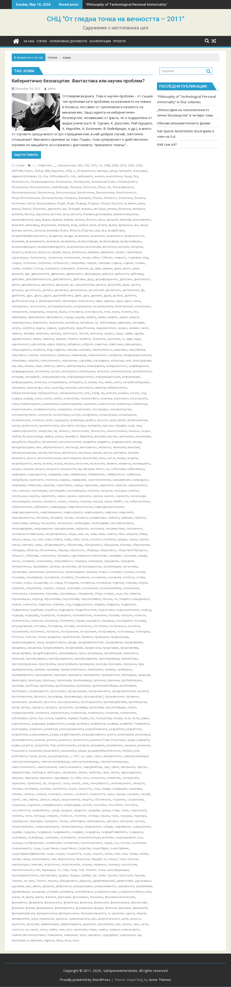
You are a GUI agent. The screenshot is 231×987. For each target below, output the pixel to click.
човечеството (131, 929)
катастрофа (34, 388)
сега (85, 778)
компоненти (106, 404)
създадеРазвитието (114, 832)
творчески (83, 859)
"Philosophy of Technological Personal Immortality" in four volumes (139, 4)
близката (71, 198)
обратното (77, 550)
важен (132, 203)
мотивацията (141, 463)
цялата (126, 924)
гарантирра (20, 257)
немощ (34, 523)
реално (52, 740)
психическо (96, 713)
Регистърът (118, 740)
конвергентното (44, 409)
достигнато (113, 290)
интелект (103, 371)
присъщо (48, 680)
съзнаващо (35, 837)
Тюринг (17, 881)
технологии (129, 864)
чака (136, 924)
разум (54, 734)
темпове (36, 864)
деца (90, 279)
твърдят (96, 859)
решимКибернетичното (104, 751)
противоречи (138, 702)
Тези (122, 859)
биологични (85, 192)
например (19, 485)
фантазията (80, 897)
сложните (54, 794)
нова (47, 539)
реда (131, 740)
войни (83, 225)
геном (86, 257)
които (48, 398)
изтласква (117, 360)
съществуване (119, 848)
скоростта (85, 789)
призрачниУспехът (73, 669)
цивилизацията (70, 924)
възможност (114, 236)
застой (83, 333)
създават (77, 832)
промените (19, 702)
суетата (139, 821)
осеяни (129, 572)
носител (95, 539)
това (65, 870)
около (16, 561)
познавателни (82, 615)
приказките (95, 669)
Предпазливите (53, 648)
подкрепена (20, 610)
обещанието (93, 545)
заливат (134, 328)
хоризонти (46, 919)
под (68, 604)
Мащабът (34, 442)
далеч (127, 268)
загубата (28, 328)
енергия (51, 312)
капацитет (18, 388)
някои (16, 545)
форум (98, 908)
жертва (80, 317)
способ (87, 805)
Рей (52, 745)
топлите (90, 870)
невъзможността (23, 518)
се (71, 778)
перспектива (52, 599)
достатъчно (33, 290)
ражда (71, 724)
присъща (34, 680)
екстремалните (103, 306)
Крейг (122, 420)
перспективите (91, 599)
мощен (16, 469)
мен (38, 447)
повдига (124, 599)
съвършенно (141, 826)
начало (36, 501)
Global (39, 171)
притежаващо (82, 680)
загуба (16, 328)
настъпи (93, 490)
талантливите (40, 859)
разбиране (98, 724)
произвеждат (73, 696)
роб (136, 751)
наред (78, 485)
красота (102, 420)
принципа (74, 675)
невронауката (73, 512)
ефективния (36, 317)
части (144, 924)
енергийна (36, 312)
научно (109, 496)
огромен (63, 556)
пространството (68, 702)
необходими (100, 523)
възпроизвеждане (24, 247)
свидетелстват (21, 772)
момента (125, 463)
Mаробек (57, 171)
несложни (97, 528)
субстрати (126, 821)
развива (112, 724)
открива (131, 583)
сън (140, 837)
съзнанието (68, 837)
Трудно (75, 875)
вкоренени (48, 225)
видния (57, 220)
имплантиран (76, 366)
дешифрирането (106, 279)
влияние (63, 225)
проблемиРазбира (105, 686)
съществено (68, 848)
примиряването (22, 675)
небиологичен (140, 501)
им (14, 366)
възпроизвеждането (51, 247)
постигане (101, 626)
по (116, 599)
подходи (17, 615)
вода (74, 225)
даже (117, 268)
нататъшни (19, 496)
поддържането (82, 604)
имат (38, 366)
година (116, 263)
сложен (17, 794)
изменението (97, 355)
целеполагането (109, 919)
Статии (20, 165)
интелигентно (142, 371)
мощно (40, 469)
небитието (41, 507)
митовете (120, 453)
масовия (100, 436)
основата (67, 577)
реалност (65, 740)
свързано (45, 778)
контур (76, 415)
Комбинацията (30, 404)
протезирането (91, 702)
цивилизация (50, 924)
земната (48, 339)
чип (61, 929)
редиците (142, 740)
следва (105, 789)
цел (93, 919)
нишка (16, 539)
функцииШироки (23, 913)
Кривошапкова (137, 420)
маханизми (143, 436)
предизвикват (134, 642)
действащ (137, 274)
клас (87, 393)
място (100, 469)
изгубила (39, 350)
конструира (100, 409)
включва (125, 220)
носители (109, 539)
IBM (47, 171)
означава (129, 556)
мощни (28, 469)
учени (16, 897)
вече (66, 214)
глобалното (60, 263)
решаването (114, 745)
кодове (28, 398)
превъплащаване (23, 642)
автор (113, 171)
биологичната (65, 192)
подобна (51, 610)
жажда (69, 317)
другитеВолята (63, 295)
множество (90, 458)
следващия (119, 789)
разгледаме (20, 729)
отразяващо (68, 593)
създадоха (136, 832)
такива (143, 854)
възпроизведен (130, 241)
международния (23, 447)
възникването (35, 241)
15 (100, 165)
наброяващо (136, 469)
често (43, 929)
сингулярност (99, 783)
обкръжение (141, 545)
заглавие (138, 322)
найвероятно (115, 474)
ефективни (19, 317)
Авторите (125, 171)
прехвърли (86, 664)
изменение (79, 355)
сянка (108, 854)
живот (123, 317)
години (128, 263)
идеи (137, 339)
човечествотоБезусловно (29, 935)
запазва (28, 333)
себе (78, 778)
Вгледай (74, 209)
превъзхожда (120, 637)
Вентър (30, 214)
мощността (68, 469)
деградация (92, 274)
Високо (91, 220)
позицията (64, 615)
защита (109, 333)
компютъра (140, 404)
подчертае (48, 615)
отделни (118, 583)
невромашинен (51, 512)
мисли (97, 453)
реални (40, 740)
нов (40, 539)
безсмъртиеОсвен (104, 182)
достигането (78, 290)
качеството (86, 388)
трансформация (118, 870)
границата (52, 268)
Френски (111, 908)
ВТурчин (87, 230)
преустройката (67, 664)
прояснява (96, 707)
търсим (139, 875)
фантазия (64, 897)
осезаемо (115, 572)
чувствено (94, 935)
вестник (56, 214)
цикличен (89, 924)
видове (68, 220)
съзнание (51, 837)
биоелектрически (24, 192)
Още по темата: (26, 154)
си (44, 783)
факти (39, 897)
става (115, 810)
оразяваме (40, 566)
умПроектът (64, 886)
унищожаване (82, 886)
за (96, 322)
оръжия (91, 572)
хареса (130, 913)
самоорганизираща (85, 761)
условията (66, 892)
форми (30, 908)
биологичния (105, 192)
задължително (106, 328)
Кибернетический (24, 393)
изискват (85, 350)
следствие (135, 789)
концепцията (127, 415)
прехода (101, 664)
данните (17, 274)
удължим (18, 886)
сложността (97, 794)
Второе (75, 230)
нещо (72, 534)
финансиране (120, 902)
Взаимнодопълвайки (97, 214)
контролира (61, 415)
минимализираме (24, 453)
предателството (55, 642)
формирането (64, 908)
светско (142, 767)
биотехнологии (52, 198)
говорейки (77, 263)
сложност (81, 794)
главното (120, 257)
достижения (130, 290)
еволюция (69, 301)
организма (130, 566)
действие (18, 279)
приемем (52, 669)
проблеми (83, 686)
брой (31, 203)
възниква (18, 241)
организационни (89, 566)
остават (17, 583)
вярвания (107, 252)
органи (54, 566)
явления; (36, 940)
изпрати (33, 360)
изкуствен (120, 350)
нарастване (64, 485)
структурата (19, 821)
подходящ (32, 615)
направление (122, 480)
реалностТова (99, 740)
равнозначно (21, 724)
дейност (107, 274)
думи (78, 295)
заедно (122, 328)
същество (84, 848)
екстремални (82, 306)
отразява (52, 593)
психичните (128, 713)
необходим (81, 523)
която (49, 420)
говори (91, 263)
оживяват (115, 556)
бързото (117, 203)
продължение (77, 691)
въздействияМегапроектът (29, 236)
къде (131, 425)
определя (127, 561)
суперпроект (92, 826)
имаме (29, 366)
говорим (104, 263)
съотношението (91, 843)
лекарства (45, 431)
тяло (31, 881)
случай (145, 794)
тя (25, 881)
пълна (49, 718)
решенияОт (51, 751)
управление (126, 886)
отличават (73, 588)
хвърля (141, 913)
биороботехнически (26, 198)
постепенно (84, 626)
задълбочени (85, 328)
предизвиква (114, 642)
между (137, 442)
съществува (100, 848)
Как (100, 382)
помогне (37, 621)
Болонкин (18, 203)
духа (86, 295)
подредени (66, 610)
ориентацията (74, 572)
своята (114, 772)
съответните (53, 843)
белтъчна (89, 187)
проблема (46, 686)
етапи (116, 312)
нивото (112, 534)
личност (64, 431)
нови (67, 539)
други (47, 295)
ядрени (49, 940)
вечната (76, 214)
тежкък (112, 859)
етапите (126, 312)
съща (36, 848)
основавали (34, 577)
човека (102, 929)
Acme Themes (160, 979)
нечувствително (56, 534)
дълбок (118, 295)
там (53, 859)
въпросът (44, 252)
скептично (60, 789)
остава (140, 577)
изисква (72, 350)
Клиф (95, 393)
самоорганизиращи (114, 761)
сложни (41, 794)
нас (14, 490)
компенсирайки (71, 404)
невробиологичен (80, 507)
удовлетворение (103, 881)
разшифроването (94, 734)
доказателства (84, 285)
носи (84, 539)
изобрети (115, 355)
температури (20, 864)
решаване (97, 745)
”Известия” (45, 165)
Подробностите (86, 610)
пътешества (104, 718)
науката (34, 496)
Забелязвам (107, 322)
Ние (121, 534)
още (119, 593)
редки (16, 745)
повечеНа (29, 604)
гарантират (133, 252)
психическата (60, 713)
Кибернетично (48, 393)
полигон (140, 615)
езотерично (20, 306)
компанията (50, 404)
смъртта (87, 799)
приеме (39, 669)
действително (62, 279)
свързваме (61, 778)
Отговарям (71, 583)
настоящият (57, 490)
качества (57, 388)
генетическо (38, 257)
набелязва (118, 469)
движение (58, 274)
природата (19, 680)
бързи (105, 203)
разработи (116, 729)
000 (79, 165)
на (107, 469)
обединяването (54, 545)
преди (72, 642)
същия (60, 854)
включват (18, 225)
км (102, 393)
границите (67, 268)
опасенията (44, 561)
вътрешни (79, 252)
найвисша (133, 474)
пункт (32, 718)
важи (141, 203)
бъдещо (93, 203)
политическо (20, 621)
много (31, 458)
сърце (108, 843)
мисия (42, 453)
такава (133, 854)
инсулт (55, 371)
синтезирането (121, 783)
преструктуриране (24, 664)
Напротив (34, 485)
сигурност (54, 783)
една (119, 301)
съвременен (122, 826)
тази (117, 854)
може (37, 463)
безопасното (20, 182)
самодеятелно (112, 756)
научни (97, 496)
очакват (109, 593)
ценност (135, 919)
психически (78, 713)
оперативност (63, 561)
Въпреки (137, 247)
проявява (81, 707)
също (86, 854)
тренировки (48, 875)
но (34, 539)
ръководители (58, 756)
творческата (66, 859)
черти (34, 929)
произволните (115, 696)
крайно (90, 420)
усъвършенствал (106, 892)
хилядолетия (20, 919)
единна (109, 301)
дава (98, 268)
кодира (17, 398)
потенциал (142, 631)
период (37, 599)
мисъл (107, 453)
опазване (28, 561)
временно (125, 225)
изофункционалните (137, 355)
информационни (53, 377)
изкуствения (137, 350)
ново (76, 539)
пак (125, 593)
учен (148, 892)
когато (134, 393)
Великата (125, 209)
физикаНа (36, 902)
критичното (30, 425)
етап (107, 312)
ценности (18, 924)
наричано (106, 485)
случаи (120, 794)
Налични (52, 480)
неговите (56, 518)
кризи (16, 425)
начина (73, 501)
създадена (92, 832)
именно (49, 366)
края (113, 420)
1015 (93, 165)
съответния (71, 843)
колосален (121, 398)
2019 (123, 165)
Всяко (64, 230)
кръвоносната (49, 425)
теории (87, 864)
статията (17, 816)
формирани (84, 908)
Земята (72, 339)
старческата (138, 810)
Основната (82, 577)
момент (112, 463)
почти (42, 637)
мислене (54, 453)
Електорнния (124, 306)
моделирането (22, 463)
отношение (90, 588)
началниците (21, 501)
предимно (19, 648)
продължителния (124, 691)
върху (66, 252)
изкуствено (19, 355)
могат (111, 458)
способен (99, 805)
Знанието (99, 339)
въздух (68, 236)
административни (24, 176)
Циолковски (106, 924)
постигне (134, 626)
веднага (86, 209)
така (124, 854)
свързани (31, 778)
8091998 (17, 171)
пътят (135, 718)
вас (64, 209)
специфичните (52, 805)
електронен (143, 306)
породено (93, 621)
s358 (68, 171)
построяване (107, 631)
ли (55, 431)
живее (102, 317)
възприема (68, 241)
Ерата (63, 312)
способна (130, 805)
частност (17, 929)
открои (60, 588)
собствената (102, 799)
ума (28, 886)
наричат (120, 485)
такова (16, 859)
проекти (142, 691)
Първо (83, 718)
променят (35, 702)
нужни (143, 539)
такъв (26, 859)
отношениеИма (110, 588)
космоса (38, 420)
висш (101, 220)
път (92, 718)
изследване (101, 360)
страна (104, 816)
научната (84, 496)
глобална (29, 263)
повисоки (44, 604)
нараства (48, 485)
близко (97, 198)
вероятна (42, 214)
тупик (101, 875)
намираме (79, 480)
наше (108, 501)
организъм (36, 572)
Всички (16, 230)
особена (128, 577)
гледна (16, 263)
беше (101, 187)
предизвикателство (91, 642)
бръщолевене (45, 203)
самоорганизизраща (55, 761)
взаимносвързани (125, 214)
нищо (26, 539)
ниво (101, 534)
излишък (63, 355)
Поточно (17, 637)
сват (106, 767)
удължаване (143, 881)
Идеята (60, 344)
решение (144, 745)
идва (129, 339)
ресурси (83, 745)
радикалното (56, 724)
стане (125, 810)
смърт (55, 799)
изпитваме (19, 360)
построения (88, 631)
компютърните (22, 409)
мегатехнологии (70, 442)
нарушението (137, 485)
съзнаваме (19, 837)
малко (59, 436)
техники (114, 864)
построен (52, 631)
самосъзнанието (70, 767)
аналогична (114, 176)
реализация (125, 734)
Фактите (50, 897)
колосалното (139, 398)
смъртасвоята (70, 799)
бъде (70, 203)
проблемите (128, 686)
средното (80, 810)
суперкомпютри (22, 826)
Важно (26, 209)
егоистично (86, 301)
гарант (119, 252)
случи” (16, 799)
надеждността (36, 474)
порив (80, 621)
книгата (111, 393)
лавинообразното (24, 431)
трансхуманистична (25, 875)
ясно (76, 940)
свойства (95, 772)
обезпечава (75, 545)
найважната (78, 474)
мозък (58, 463)
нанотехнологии (99, 480)
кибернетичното (71, 393)
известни (101, 344)
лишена (134, 431)
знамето (84, 339)
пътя (127, 718)
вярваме (93, 252)
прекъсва (18, 658)
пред (40, 642)
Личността (98, 431)
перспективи (70, 599)
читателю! (80, 929)
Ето (136, 312)
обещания (111, 545)
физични (86, 902)
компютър (123, 404)
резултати (41, 745)
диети (16, 285)
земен (37, 339)
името (60, 366)
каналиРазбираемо (136, 382)
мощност (53, 469)
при (140, 664)
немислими (20, 523)
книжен (123, 393)
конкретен (64, 409)
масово (113, 436)
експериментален (60, 306)
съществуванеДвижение (28, 854)
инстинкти (42, 371)
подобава (36, 610)
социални (18, 805)
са (82, 756)
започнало (69, 333)
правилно (54, 637)
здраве (138, 333)
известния (116, 344)
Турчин (112, 875)
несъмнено (134, 528)
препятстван (129, 658)
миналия (133, 447)
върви (57, 252)
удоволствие (124, 881)
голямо (27, 268)
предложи (34, 648)
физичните (101, 902)
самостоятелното (23, 767)
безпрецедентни (42, 182)
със (116, 843)
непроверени (43, 528)
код (143, 393)
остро (27, 583)
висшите (112, 220)
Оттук (98, 593)
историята (76, 382)
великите (139, 209)
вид (37, 220)
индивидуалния (22, 371)
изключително (102, 350)
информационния (107, 377)
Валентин (39, 209)
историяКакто (57, 382)
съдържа (29, 832)
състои (125, 843)
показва (114, 615)
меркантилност (53, 447)
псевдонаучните (23, 713)
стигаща (39, 816)
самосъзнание (47, 767)
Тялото (41, 881)
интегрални (87, 371)
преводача (102, 637)
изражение (69, 360)
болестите (125, 198)
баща (128, 176)
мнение (133, 453)
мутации (88, 469)
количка (106, 398)
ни (86, 534)
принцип (60, 675)
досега (135, 285)
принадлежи (43, 675)
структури (35, 821)
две (27, 274)
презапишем (113, 653)
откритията (33, 588)
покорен (127, 615)
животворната (21, 322)
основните (98, 577)
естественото (93, 312)
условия (52, 892)
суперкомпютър (71, 826)
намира (65, 480)
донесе (101, 285)
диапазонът (142, 279)
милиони (119, 447)
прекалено (130, 653)
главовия (134, 257)
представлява (129, 648)
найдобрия (19, 480)
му (79, 469)
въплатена (110, 247)
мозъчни (82, 463)
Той (81, 870)
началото (49, 501)
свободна (38, 772)
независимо (98, 518)
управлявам (144, 886)
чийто (53, 929)
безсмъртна (20, 187)
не (126, 501)
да (91, 268)
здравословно (21, 339)
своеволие (69, 772)
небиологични (22, 507)
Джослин (126, 279)
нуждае (122, 539)
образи (63, 550)
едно (127, 301)
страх (114, 816)
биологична (45, 192)
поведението (141, 599)
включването (141, 220)
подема (99, 604)
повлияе (58, 604)
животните (40, 322)
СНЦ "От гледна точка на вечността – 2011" (115, 19)
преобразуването (61, 658)
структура (140, 816)
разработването (96, 729)
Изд (49, 350)
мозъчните (97, 463)
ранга (112, 734)
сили (85, 783)
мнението (18, 458)
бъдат (61, 203)
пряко (132, 707)
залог (145, 328)
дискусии (62, 285)
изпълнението (50, 360)
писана (107, 599)
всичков (39, 230)
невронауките (93, 512)
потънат (30, 637)
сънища (17, 843)
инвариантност (116, 366)
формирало (45, 908)
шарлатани (127, 935)
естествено (75, 312)
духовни (96, 295)
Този (73, 870)
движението (74, 274)
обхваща (92, 550)
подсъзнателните (127, 610)
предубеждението (45, 653)
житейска (72, 322)
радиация (38, 724)
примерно (125, 669)
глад (145, 257)
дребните (18, 295)
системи (45, 789)
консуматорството (24, 415)
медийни (89, 442)
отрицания (85, 593)
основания (51, 577)
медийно (103, 442)
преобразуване (36, 658)
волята (102, 225)
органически (54, 572)
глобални (44, 263)
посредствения (22, 626)
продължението (99, 691)
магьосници (34, 436)
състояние (139, 843)
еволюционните (50, 301)
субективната (95, 821)
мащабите (19, 442)
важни (16, 209)
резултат (27, 745)
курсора (108, 425)
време (113, 225)
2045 (139, 165)
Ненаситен (48, 523)
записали (42, 333)
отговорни (103, 583)
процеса (38, 707)
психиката (42, 713)
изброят (87, 344)
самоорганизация (136, 756)
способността (21, 810)
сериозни (18, 783)
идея (50, 344)
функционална (47, 913)
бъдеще (81, 203)
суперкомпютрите (47, 826)
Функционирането (93, 913)
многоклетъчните (49, 458)
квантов (100, 388)
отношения (131, 588)
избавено (73, 344)
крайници (76, 420)
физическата (53, 902)
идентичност (20, 344)
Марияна (86, 436)
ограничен (47, 556)
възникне (52, 241)
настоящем (39, 490)
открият (48, 588)
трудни (63, 875)
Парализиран (21, 599)
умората (48, 886)
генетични (55, 257)
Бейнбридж (60, 187)
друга (38, 295)
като (47, 388)
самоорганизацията (25, 761)
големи (140, 263)
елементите (20, 312)
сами (88, 756)
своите (82, 772)
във (97, 230)
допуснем (114, 285)
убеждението (69, 881)
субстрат (112, 821)
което (38, 398)
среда (55, 810)
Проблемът (19, 691)
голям (16, 268)
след (96, 789)
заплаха (55, 333)
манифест (71, 436)
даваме (107, 268)
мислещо (85, 453)
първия (73, 718)
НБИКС (118, 501)
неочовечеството (122, 523)
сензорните (130, 778)
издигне (59, 350)
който (58, 398)
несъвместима (115, 528)
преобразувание (85, 658)
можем (47, 463)
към (138, 425)
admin (50, 89)
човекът (114, 929)
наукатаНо (48, 496)
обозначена (47, 550)
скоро (72, 789)
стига (28, 816)
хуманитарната (79, 919)
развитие (126, 724)
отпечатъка (19, 593)
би (109, 187)
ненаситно (64, 523)
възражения (75, 247)
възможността (134, 236)
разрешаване (39, 734)
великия (17, 214)
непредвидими (22, 528)
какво (108, 382)
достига (47, 290)
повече (16, 604)
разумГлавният (70, 734)
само (97, 756)
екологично (38, 306)
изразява (85, 360)
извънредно (133, 344)
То (59, 870)
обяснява (32, 556)
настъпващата (76, 490)
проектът (40, 696)
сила (66, 783)
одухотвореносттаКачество (89, 556)
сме (24, 799)
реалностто (81, 740)
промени (132, 696)
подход (146, 610)
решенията (68, 751)
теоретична (52, 864)
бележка (75, 187)
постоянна (37, 631)
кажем (92, 382)
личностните (80, 431)
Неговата (42, 518)
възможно (98, 236)
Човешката (54, 935)
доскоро (17, 290)
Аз (39, 176)
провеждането (39, 691)
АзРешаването (59, 176)
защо (119, 333)
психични (111, 713)
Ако (73, 176)
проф (15, 707)
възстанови (93, 247)
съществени (50, 848)
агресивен (140, 171)
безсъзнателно (40, 187)
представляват (21, 653)
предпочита (93, 648)
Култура (81, 425)
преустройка (46, 664)
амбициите (85, 176)
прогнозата (58, 691)
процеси (51, 707)
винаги (80, 220)
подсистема (106, 610)
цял (118, 924)
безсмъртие (82, 182)
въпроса (17, 252)
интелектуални (121, 371)
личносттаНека (116, 431)
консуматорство (121, 409)
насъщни (120, 490)
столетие (80, 816)
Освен (103, 572)
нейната (113, 518)
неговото (81, 518)
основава (18, 577)
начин (62, 501)
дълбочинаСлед (23, 301)
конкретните (81, 409)
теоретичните (70, 864)
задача (40, 328)
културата (94, 425)
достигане (61, 290)
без (135, 176)
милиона (105, 447)
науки (61, 496)
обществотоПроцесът (132, 550)
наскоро (24, 490)
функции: (125, 908)
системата (31, 789)
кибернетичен (117, 388)
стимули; (52, 816)
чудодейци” (110, 935)
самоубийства (92, 767)
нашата (97, 501)
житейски (86, 322)
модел (121, 458)
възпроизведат (88, 241)
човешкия (70, 935)
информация (131, 377)
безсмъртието (127, 182)
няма (38, 545)
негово (69, 518)
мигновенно (88, 447)
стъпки (63, 821)
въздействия (116, 230)
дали (135, 268)
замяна (17, 333)
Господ (38, 268)
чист (69, 929)
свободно (53, 772)
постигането (117, 626)
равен (145, 718)
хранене (61, 919)
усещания (38, 892)
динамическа (30, 285)
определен (111, 561)
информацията (22, 382)
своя (105, 772)
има (20, 366)
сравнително (41, 810)
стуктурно (50, 821)
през (82, 653)
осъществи (40, 583)
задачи (51, 328)
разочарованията (71, 729)
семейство (114, 778)
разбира (83, 724)
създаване (44, 832)
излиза (33, 355)
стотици (93, 816)
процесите (66, 707)
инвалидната (95, 366)
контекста (44, 415)
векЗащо (100, 209)
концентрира (108, 415)
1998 (107, 165)
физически (70, 902)
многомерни (72, 458)
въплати (123, 247)
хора (34, 919)
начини (85, 501)
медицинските (121, 442)
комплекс (90, 404)
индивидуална (138, 366)
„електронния (66, 165)
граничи (82, 268)
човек (92, 929)
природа (144, 675)
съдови (16, 832)
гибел (96, 257)
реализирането (22, 740)
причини (113, 680)
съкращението (126, 837)
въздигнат (55, 236)
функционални (69, 913)
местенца (72, 447)
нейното (140, 518)
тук (94, 875)
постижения (20, 631)
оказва (142, 556)
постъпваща (125, 631)
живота (134, 317)
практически (71, 637)
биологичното (126, 192)
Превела (87, 637)
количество (71, 398)
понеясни (51, 621)
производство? (93, 696)
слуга (110, 794)
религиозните (66, 745)
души (107, 295)
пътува (117, 718)
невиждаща (58, 507)
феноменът (19, 902)
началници (138, 496)
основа (140, 572)
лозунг (145, 431)
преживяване (68, 653)
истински (40, 382)
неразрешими (64, 528)
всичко (27, 230)
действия (79, 279)
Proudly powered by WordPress (85, 979)
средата (66, 810)
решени (130, 745)
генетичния (72, 257)
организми (19, 572)
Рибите (127, 751)
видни (46, 220)
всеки (144, 225)
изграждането (21, 350)
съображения (33, 843)
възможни (82, 236)
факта (30, 897)
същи (50, 854)
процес (25, 707)
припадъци (128, 675)
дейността (122, 274)
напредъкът (140, 480)
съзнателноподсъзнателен (96, 837)
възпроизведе (109, 241)
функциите (140, 908)
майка (49, 436)
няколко (27, 545)
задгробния (66, 328)
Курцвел (121, 425)
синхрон (139, 783)
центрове (32, 924)
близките (85, 198)
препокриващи (109, 658)
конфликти (89, 415)
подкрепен (128, 604)
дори (125, 285)
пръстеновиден (115, 707)
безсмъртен (63, 182)
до (72, 285)
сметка (33, 799)
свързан (17, 778)
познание (100, 615)
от (51, 583)
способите (115, 805)
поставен (40, 626)
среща (106, 810)
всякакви (52, 230)
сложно (68, 794)
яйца (59, 940)
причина (100, 680)
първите (60, 718)
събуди (108, 826)
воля (93, 225)
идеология (38, 344)
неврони (111, 512)
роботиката (20, 756)
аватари (102, 171)
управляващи (21, 892)
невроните (126, 512)
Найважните (96, 474)
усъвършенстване (131, 892)
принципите (91, 675)
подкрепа (112, 604)
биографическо (123, 187)
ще (139, 935)
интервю (17, 377)
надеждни (18, 474)
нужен (133, 539)
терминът (100, 864)
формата (18, 908)
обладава (18, 550)
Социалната (135, 799)
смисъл (45, 799)
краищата (61, 420)
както (117, 382)
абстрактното (86, 171)
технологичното (23, 870)
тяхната (53, 881)
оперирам (95, 561)
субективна (77, 821)
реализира (142, 734)
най (65, 474)
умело (36, 886)
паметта (135, 593)
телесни (132, 859)
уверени (85, 881)
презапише (94, 653)
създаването (61, 832)
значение (113, 339)
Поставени (55, 626)
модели (132, 458)
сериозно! (34, 783)
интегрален (69, 371)
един (98, 301)
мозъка (69, 463)
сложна (29, 794)
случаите (133, 794)
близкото (110, 198)
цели (125, 919)
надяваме (54, 474)
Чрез (82, 935)
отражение (36, 593)
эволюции (18, 940)
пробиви (18, 686)
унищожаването (105, 886)
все (136, 225)
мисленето (69, 453)
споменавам (71, 805)
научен (71, 496)
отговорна (87, 583)
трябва (86, 875)
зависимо (124, 322)
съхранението (21, 848)
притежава (64, 680)
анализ (99, 176)
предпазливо (74, 648)
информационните (80, 377)
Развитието (141, 724)
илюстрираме (142, 360)
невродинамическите (109, 507)
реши (82, 751)
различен (35, 729)
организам (68, 566)
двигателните (40, 274)
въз (104, 230)
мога (102, 458)
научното (122, 496)
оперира (80, 561)
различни (51, 729)
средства (94, 810)
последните (124, 621)
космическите (21, 420)
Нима (143, 534)
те (105, 859)
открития (18, 588)
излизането (47, 355)
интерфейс (32, 377)
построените (69, 631)
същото (97, 854)
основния (114, 577)
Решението (19, 751)
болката (139, 198)
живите (113, 317)
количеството (90, 398)
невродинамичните (25, 512)
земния (61, 339)
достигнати (96, 290)
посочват (140, 621)
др (142, 290)
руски (42, 756)
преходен (115, 664)
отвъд (58, 583)
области (31, 550)
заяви (128, 333)
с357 (76, 756)
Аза (45, 176)
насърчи (106, 490)
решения (35, 751)
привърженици (22, 669)
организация (112, 566)
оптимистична (21, 566)
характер (117, 913)
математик (126, 436)
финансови (139, 902)
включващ (32, 225)
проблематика (65, 686)
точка (101, 870)
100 (86, 165)
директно (47, 285)
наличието (36, 480)
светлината (127, 767)
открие (143, 583)
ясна (68, 940)
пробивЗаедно (131, 680)
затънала (96, 333)
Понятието (67, 621)
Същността (73, 854)
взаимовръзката (23, 220)
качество (71, 388)
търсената (126, 875)
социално (33, 805)
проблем (31, 686)
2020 (131, 165)
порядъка (108, 621)
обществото (108, 550)
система (17, 789)
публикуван (19, 718)
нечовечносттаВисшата (28, 534)
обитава (125, 545)
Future (29, 171)
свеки (115, 767)
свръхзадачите (131, 772)
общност (18, 556)
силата (75, 783)
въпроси (30, 252)
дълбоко (130, 295)
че (26, 929)
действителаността (38, 279)
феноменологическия (120, 897)
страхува (126, 816)
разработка (133, 729)
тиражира (48, 870)
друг (29, 295)
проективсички (22, 696)
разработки (20, 734)
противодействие (115, 702)
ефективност (54, 317)
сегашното (97, 778)
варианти (54, 209)
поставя (69, 626)
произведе (55, 696)
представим (110, 648)
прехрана (129, 664)
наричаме (91, 485)
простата (50, 702)
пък (40, 718)
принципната (111, 675)
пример (110, 669)
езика (137, 301)
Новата (57, 539)
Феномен (96, 897)
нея (80, 534)
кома (15, 404)
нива (93, 534)
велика (112, 209)
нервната (82, 528)
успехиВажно (84, 892)
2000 (115, 165)
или (128, 360)
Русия (33, 756)
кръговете (67, 425)
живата (91, 317)
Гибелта (107, 257)
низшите (132, 534)
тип (38, 870)
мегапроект (50, 442)
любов (16, 436)
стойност (66, 816)
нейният (126, 518)
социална (119, 799)
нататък (133, 490)
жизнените (56, 322)
